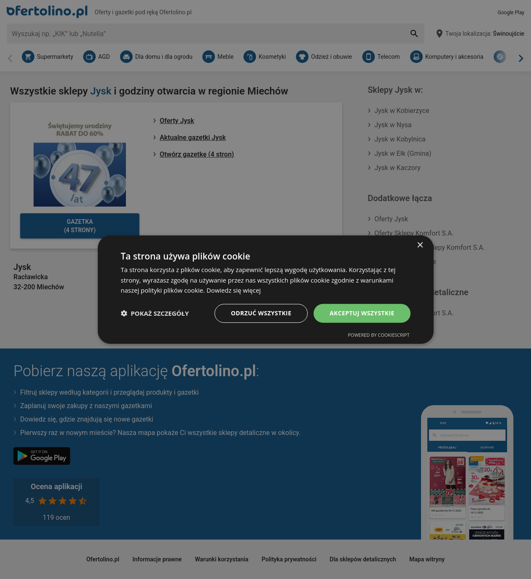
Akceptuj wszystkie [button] (362, 313)
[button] (155, 313)
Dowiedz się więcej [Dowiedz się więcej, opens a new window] (234, 290)
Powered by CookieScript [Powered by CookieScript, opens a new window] (379, 335)
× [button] (420, 245)
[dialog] (266, 289)
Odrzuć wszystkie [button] (261, 313)
